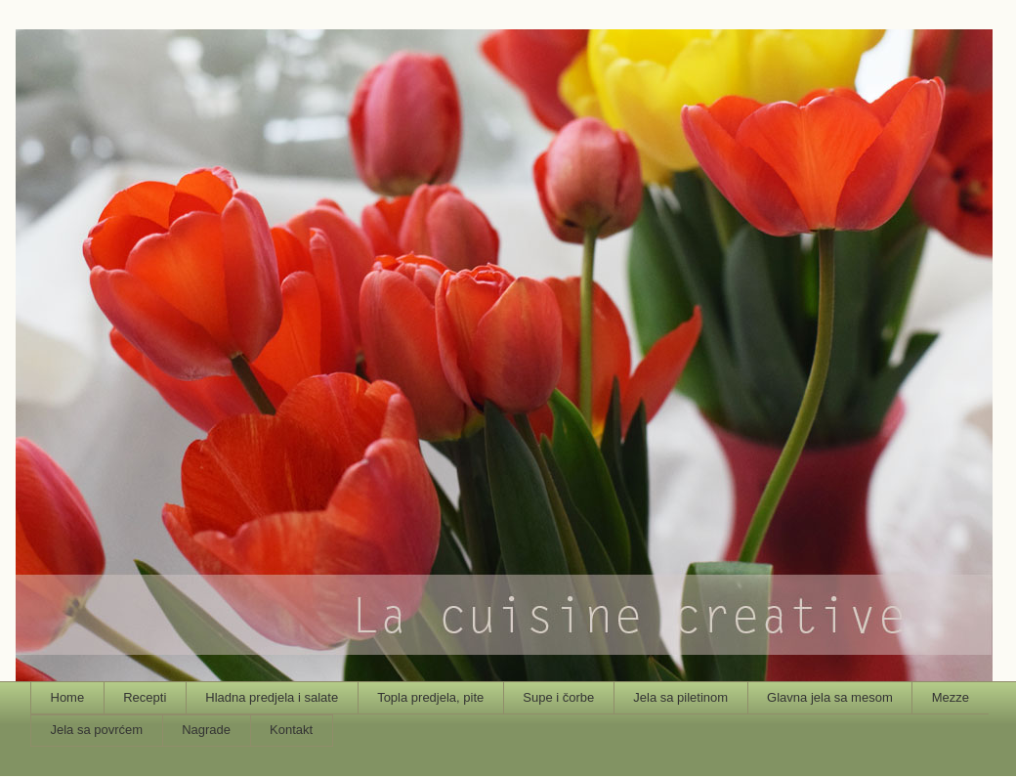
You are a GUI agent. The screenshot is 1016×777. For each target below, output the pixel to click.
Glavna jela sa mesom (830, 697)
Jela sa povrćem (97, 729)
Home (68, 697)
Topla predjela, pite (430, 697)
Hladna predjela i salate (271, 697)
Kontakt (291, 729)
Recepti (144, 697)
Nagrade (206, 729)
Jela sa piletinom (680, 697)
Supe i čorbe (558, 697)
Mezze (950, 697)
